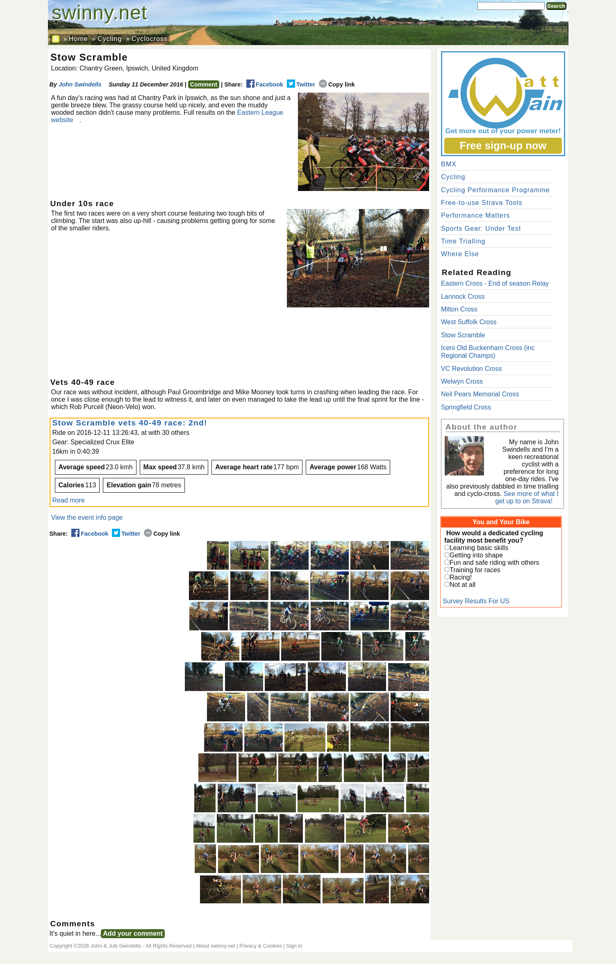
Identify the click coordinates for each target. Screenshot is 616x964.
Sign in (294, 946)
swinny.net (99, 12)
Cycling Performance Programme (495, 189)
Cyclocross (150, 38)
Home (78, 38)
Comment (203, 84)
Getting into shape (476, 555)
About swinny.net (215, 946)
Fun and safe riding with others (494, 562)
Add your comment (133, 933)
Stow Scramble (463, 335)
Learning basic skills (479, 547)
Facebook (264, 84)
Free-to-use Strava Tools (482, 202)
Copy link (337, 84)
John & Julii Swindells (116, 946)
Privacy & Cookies (260, 946)
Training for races (475, 569)
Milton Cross (459, 309)
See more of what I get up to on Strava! (527, 497)
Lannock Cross (463, 296)
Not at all (462, 584)
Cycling (110, 38)
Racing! (461, 577)
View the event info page (87, 517)
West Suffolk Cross (468, 321)
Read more (68, 500)
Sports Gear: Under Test (481, 228)
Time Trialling (463, 241)
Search (556, 6)
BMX (449, 164)
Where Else (460, 253)
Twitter (301, 84)
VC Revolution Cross (471, 368)
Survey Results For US (476, 601)
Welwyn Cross (462, 381)
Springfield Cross (466, 407)
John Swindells (80, 84)
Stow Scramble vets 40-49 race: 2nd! (129, 422)
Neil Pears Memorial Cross (480, 394)
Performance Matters (475, 215)
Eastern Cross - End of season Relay (495, 283)
